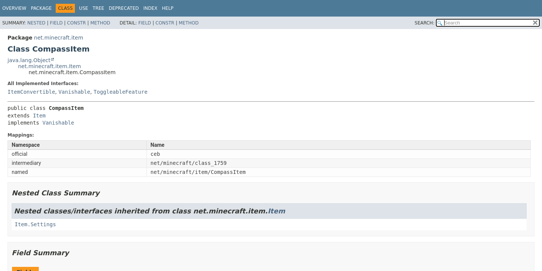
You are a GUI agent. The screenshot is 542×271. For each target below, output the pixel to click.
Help (168, 8)
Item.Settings (35, 224)
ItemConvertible (31, 92)
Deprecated (124, 8)
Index (150, 8)
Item (39, 116)
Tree (98, 8)
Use (83, 8)
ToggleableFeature (121, 92)
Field (56, 23)
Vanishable (74, 92)
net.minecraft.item (58, 38)
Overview (14, 8)
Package (41, 8)
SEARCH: (425, 23)
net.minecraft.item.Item (49, 66)
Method (100, 23)
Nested (36, 23)
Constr (76, 23)
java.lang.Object (29, 60)
